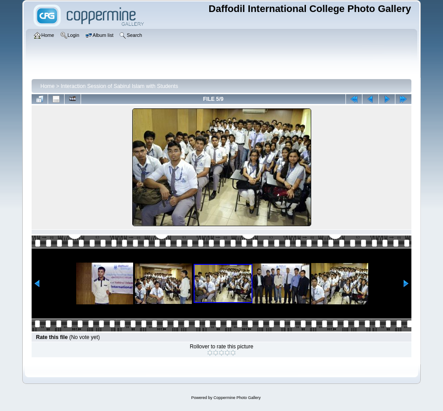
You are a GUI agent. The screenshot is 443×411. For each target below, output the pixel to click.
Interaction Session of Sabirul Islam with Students (119, 86)
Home (48, 86)
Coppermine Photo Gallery (236, 397)
